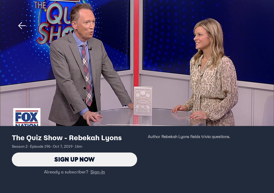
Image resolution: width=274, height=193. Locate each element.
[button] (22, 25)
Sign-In (97, 172)
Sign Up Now (74, 159)
